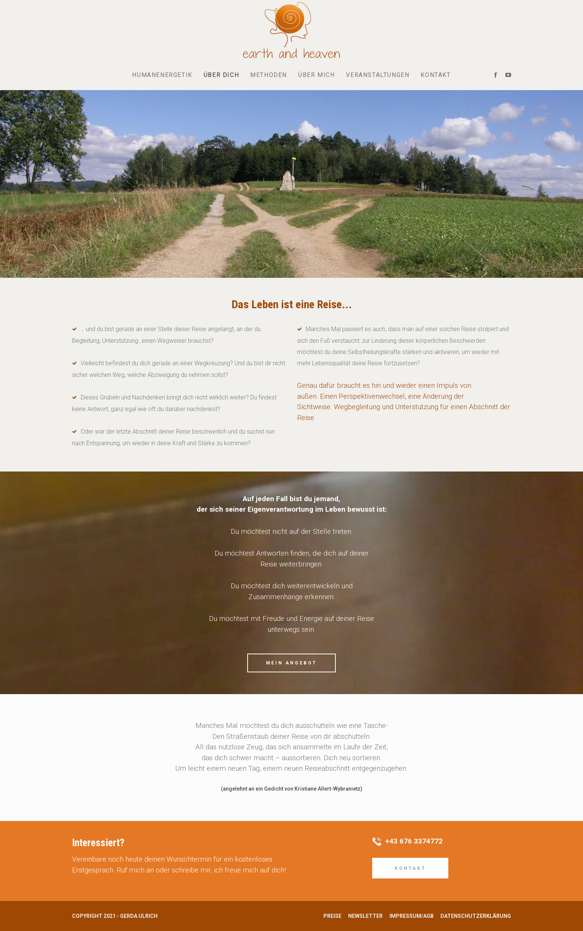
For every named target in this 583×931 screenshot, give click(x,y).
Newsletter (365, 916)
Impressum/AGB (411, 916)
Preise (332, 916)
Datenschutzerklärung (475, 916)
